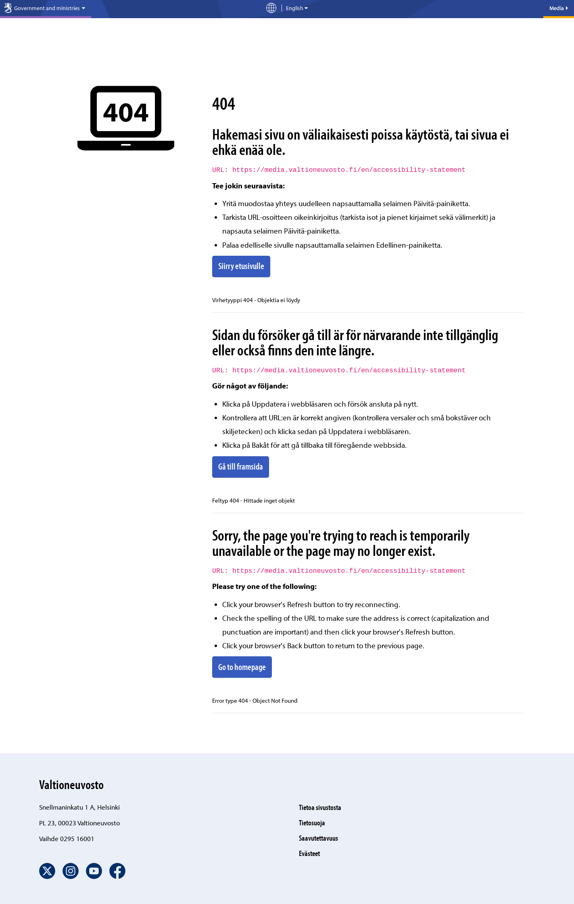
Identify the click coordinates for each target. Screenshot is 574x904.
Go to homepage (242, 666)
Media (558, 8)
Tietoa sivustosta (320, 807)
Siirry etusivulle (241, 265)
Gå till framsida (240, 466)
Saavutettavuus (318, 838)
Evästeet (309, 853)
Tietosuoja (312, 822)
